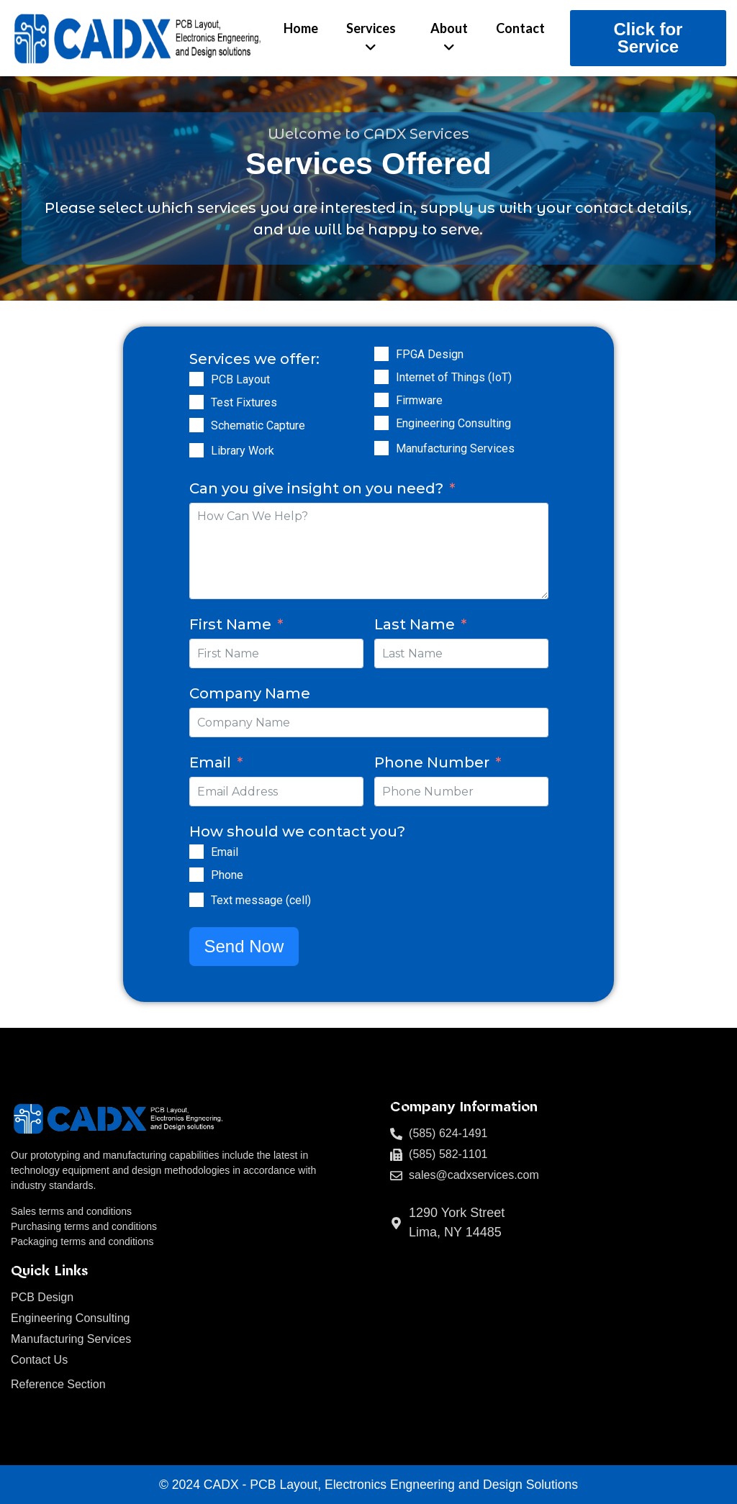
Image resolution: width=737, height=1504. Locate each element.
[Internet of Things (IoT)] (381, 377)
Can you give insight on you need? (316, 488)
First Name (230, 624)
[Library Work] (196, 450)
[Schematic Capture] (196, 425)
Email (210, 762)
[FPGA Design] (381, 354)
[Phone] (196, 874)
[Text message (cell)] (196, 900)
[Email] (196, 851)
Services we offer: (254, 359)
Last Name (414, 624)
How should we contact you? (297, 831)
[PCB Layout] (196, 379)
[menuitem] (371, 38)
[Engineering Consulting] (381, 423)
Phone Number (431, 762)
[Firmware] (381, 400)
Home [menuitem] (301, 28)
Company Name (249, 693)
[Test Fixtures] (196, 402)
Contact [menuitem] (520, 28)
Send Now (244, 946)
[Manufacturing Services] (381, 448)
